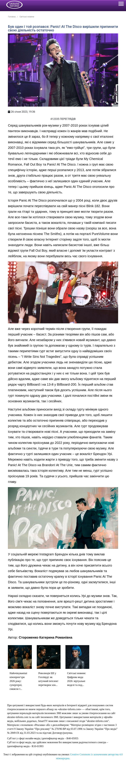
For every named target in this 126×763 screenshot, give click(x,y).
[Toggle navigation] (121, 4)
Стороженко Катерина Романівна (45, 637)
